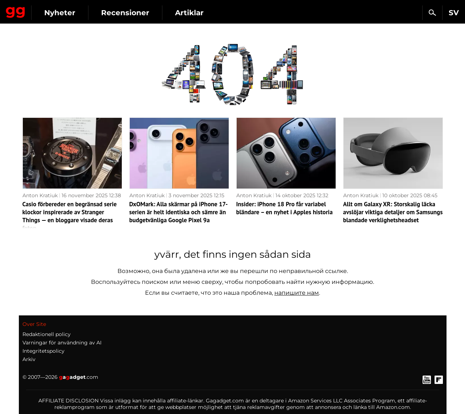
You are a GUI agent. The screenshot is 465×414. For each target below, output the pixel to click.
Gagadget (48, 9)
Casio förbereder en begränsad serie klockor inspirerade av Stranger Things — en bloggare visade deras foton (69, 216)
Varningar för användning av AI (61, 342)
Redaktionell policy (46, 334)
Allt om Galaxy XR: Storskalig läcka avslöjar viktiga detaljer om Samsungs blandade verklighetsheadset (393, 212)
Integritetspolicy (43, 351)
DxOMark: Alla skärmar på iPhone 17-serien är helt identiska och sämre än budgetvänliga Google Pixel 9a (178, 212)
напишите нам (296, 292)
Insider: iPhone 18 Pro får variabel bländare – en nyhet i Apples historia (284, 208)
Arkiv (29, 359)
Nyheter (126, 12)
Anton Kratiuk (40, 195)
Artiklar (255, 12)
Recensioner (191, 12)
